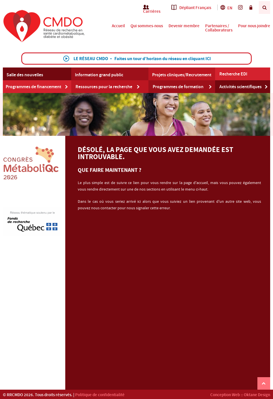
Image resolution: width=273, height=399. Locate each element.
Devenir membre (184, 26)
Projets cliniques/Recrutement (181, 74)
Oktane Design (257, 394)
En (226, 8)
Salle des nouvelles (25, 75)
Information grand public (99, 75)
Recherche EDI (233, 74)
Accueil (118, 26)
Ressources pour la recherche (103, 86)
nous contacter (104, 208)
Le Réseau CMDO (91, 58)
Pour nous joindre (254, 26)
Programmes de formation (178, 86)
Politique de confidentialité (100, 394)
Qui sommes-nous (147, 26)
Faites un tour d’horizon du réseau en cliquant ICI (162, 58)
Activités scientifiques (240, 86)
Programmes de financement (33, 86)
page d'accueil (196, 183)
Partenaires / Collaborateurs (218, 28)
